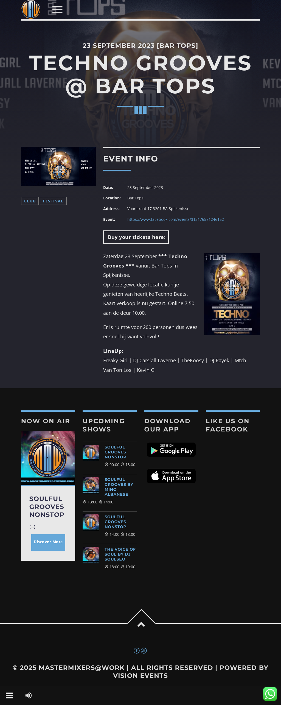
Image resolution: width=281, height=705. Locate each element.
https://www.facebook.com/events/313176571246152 (175, 219)
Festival (53, 201)
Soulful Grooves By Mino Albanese (119, 487)
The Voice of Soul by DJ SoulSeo (120, 554)
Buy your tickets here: (136, 237)
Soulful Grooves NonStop (116, 452)
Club (30, 201)
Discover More (48, 541)
